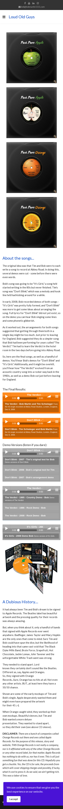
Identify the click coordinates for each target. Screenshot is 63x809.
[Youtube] (29, 3)
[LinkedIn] (33, 3)
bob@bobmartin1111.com (33, 7)
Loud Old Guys (22, 17)
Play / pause (6, 396)
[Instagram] (38, 3)
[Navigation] (4, 17)
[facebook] (25, 3)
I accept (13, 799)
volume (49, 396)
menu (56, 396)
